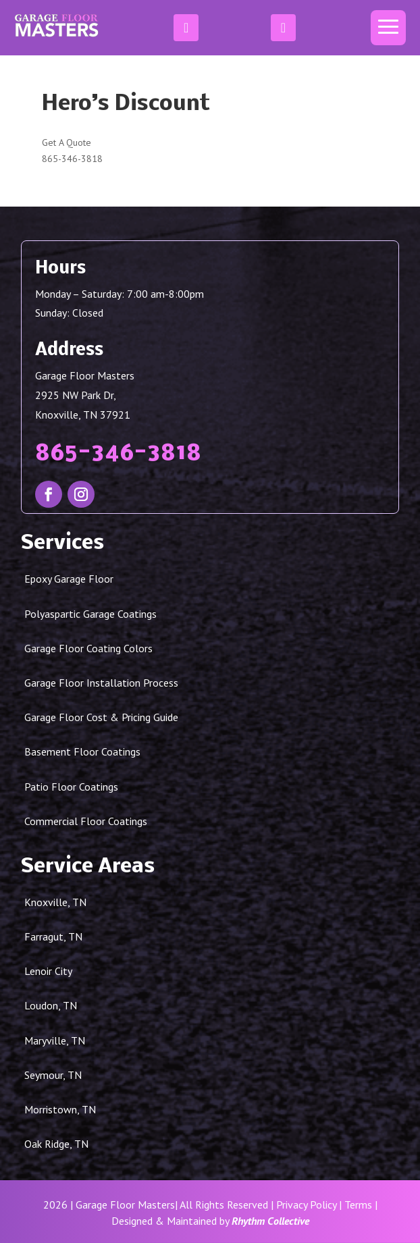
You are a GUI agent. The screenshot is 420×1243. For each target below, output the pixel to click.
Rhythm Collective (270, 1220)
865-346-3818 (72, 159)
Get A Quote (66, 142)
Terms (358, 1204)
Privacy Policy (306, 1204)
